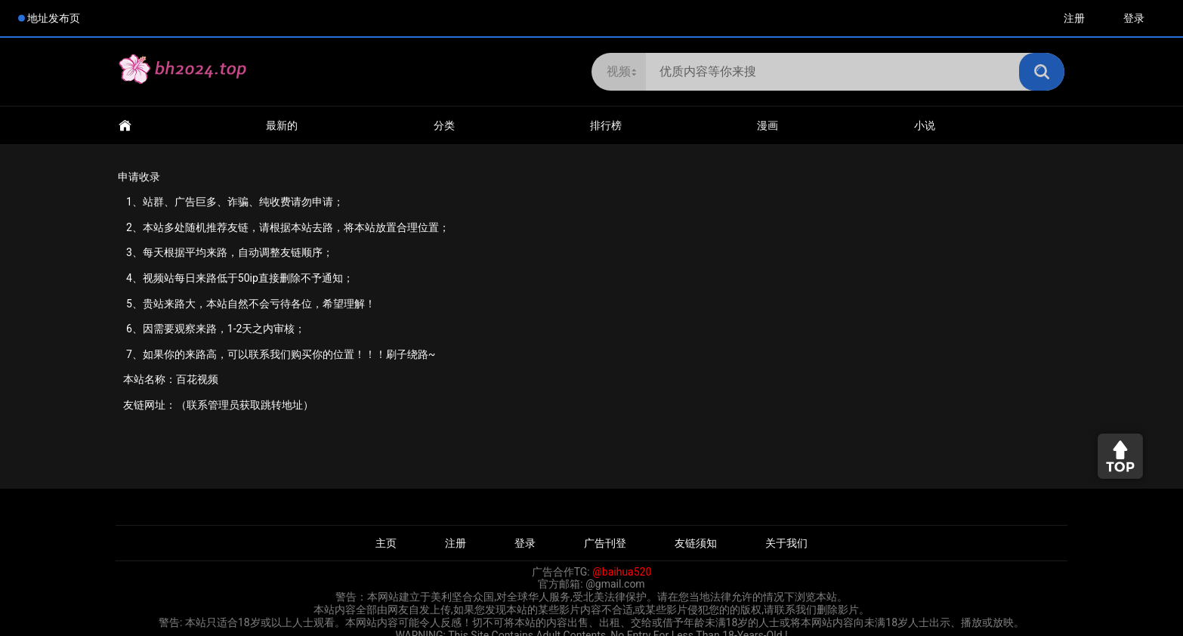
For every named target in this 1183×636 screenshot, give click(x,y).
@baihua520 (621, 572)
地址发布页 (53, 18)
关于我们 (786, 543)
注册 (1074, 18)
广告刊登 (605, 543)
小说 (924, 125)
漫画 (767, 125)
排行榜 (606, 125)
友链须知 (696, 543)
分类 (444, 125)
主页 (386, 543)
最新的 (282, 125)
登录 (1133, 18)
